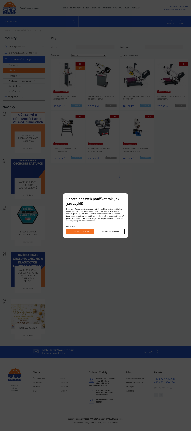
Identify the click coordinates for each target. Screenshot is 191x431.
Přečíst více (70, 226)
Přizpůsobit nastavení (110, 231)
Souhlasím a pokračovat (80, 231)
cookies (103, 209)
